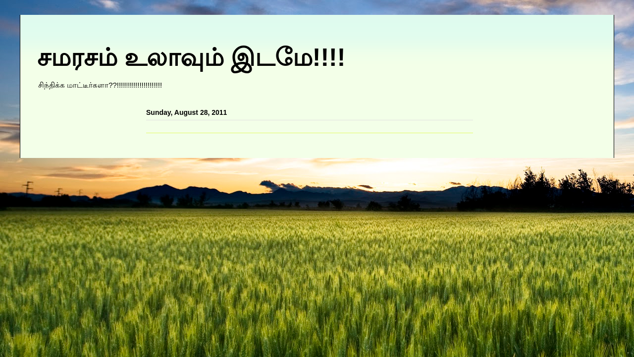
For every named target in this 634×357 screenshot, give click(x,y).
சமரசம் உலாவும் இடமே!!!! (191, 57)
